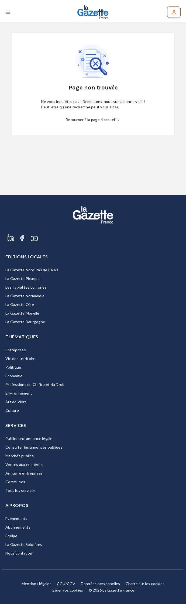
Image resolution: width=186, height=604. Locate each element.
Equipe (11, 535)
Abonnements (17, 527)
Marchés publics (19, 455)
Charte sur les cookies (145, 583)
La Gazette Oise (19, 304)
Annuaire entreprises (24, 473)
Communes (15, 481)
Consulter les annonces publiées (34, 447)
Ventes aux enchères (24, 464)
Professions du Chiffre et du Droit (35, 384)
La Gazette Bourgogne (25, 321)
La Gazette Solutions (23, 544)
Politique (13, 367)
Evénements (16, 518)
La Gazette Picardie (22, 278)
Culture (12, 410)
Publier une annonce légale (29, 438)
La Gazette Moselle (22, 313)
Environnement (18, 393)
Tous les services (20, 490)
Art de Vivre (16, 401)
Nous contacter (19, 553)
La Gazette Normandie (24, 295)
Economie (13, 375)
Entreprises (15, 350)
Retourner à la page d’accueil (93, 119)
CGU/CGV (66, 583)
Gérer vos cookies (67, 590)
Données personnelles (100, 583)
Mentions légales (36, 583)
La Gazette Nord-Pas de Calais (31, 270)
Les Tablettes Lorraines (26, 287)
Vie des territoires (21, 358)
